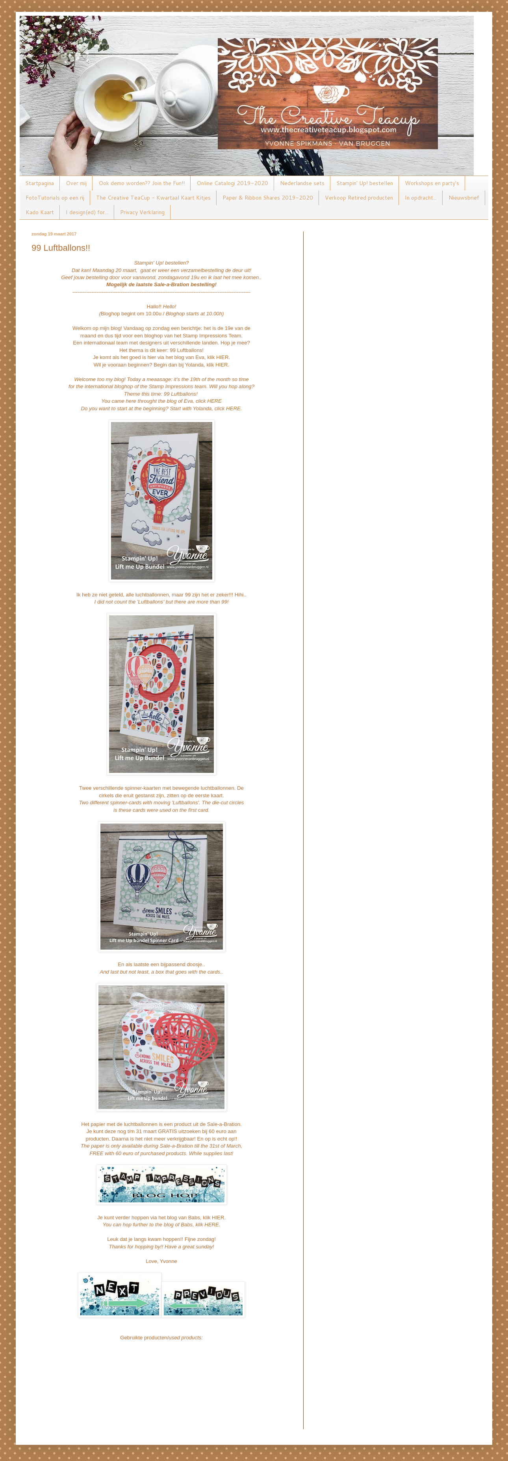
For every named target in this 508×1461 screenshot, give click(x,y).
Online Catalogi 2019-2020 (232, 183)
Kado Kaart (40, 212)
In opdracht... (421, 198)
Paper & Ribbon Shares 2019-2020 (267, 198)
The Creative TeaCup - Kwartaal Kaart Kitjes (153, 198)
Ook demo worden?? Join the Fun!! (141, 183)
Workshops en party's (432, 183)
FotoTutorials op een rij (55, 198)
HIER (222, 357)
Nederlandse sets (302, 183)
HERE (214, 401)
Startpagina (39, 183)
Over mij (76, 183)
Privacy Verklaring (142, 212)
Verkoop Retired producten (359, 198)
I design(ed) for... (87, 212)
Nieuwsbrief (464, 198)
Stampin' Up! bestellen (364, 183)
